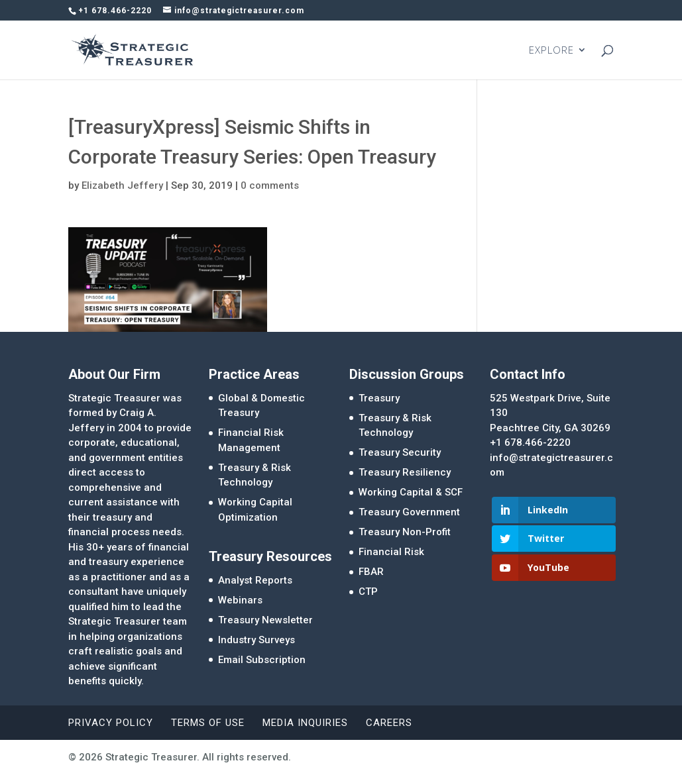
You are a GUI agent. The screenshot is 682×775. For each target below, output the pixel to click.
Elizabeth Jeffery (122, 185)
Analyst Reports (255, 580)
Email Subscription (262, 660)
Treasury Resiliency (405, 472)
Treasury (379, 398)
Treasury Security (400, 452)
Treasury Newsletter (265, 620)
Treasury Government (409, 512)
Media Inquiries (305, 723)
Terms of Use (208, 723)
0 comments (270, 185)
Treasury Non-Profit (405, 532)
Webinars (240, 600)
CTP (368, 591)
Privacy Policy (110, 723)
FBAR (371, 572)
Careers (389, 723)
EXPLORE (551, 50)
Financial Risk (391, 552)
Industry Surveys (256, 640)
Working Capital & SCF (411, 492)
